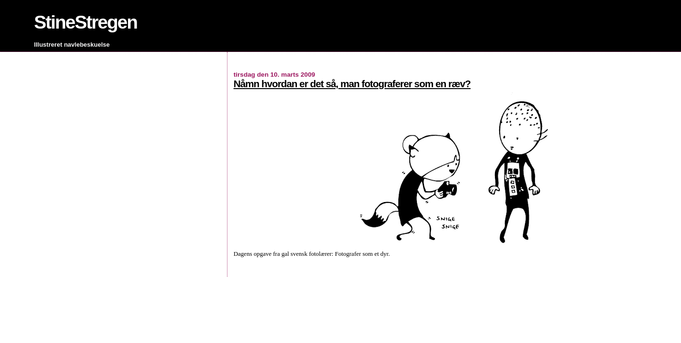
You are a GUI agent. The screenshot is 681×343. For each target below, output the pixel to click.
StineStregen (86, 22)
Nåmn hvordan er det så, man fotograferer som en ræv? (352, 83)
